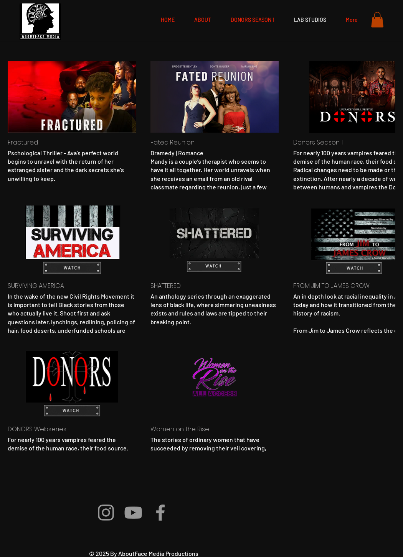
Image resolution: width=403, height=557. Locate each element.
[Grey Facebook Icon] (160, 512)
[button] (377, 20)
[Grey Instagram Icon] (106, 512)
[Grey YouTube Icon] (133, 512)
